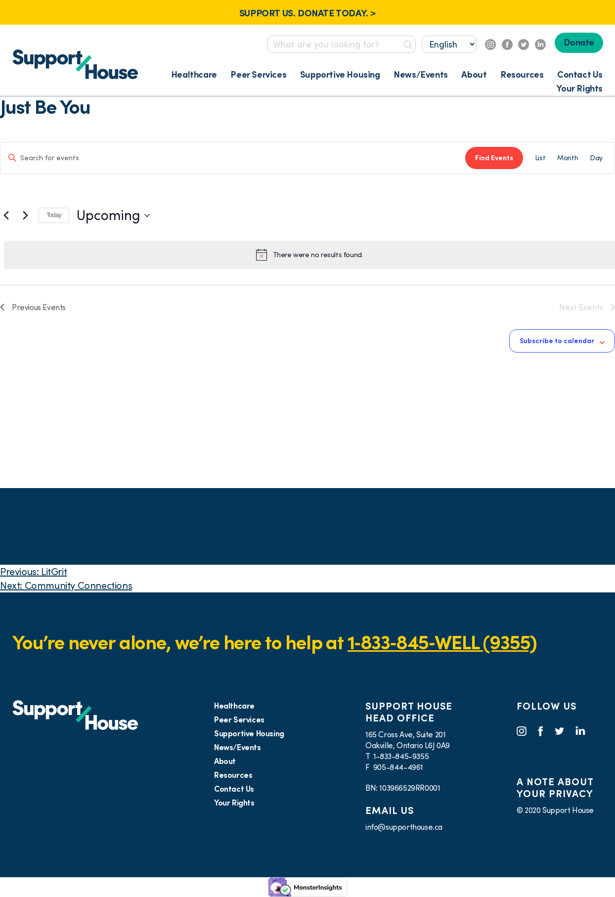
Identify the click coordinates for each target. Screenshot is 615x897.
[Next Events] (25, 216)
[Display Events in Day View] (596, 158)
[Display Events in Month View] (567, 158)
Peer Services (258, 74)
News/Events (421, 74)
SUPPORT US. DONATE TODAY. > (307, 13)
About (473, 74)
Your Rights (579, 88)
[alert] (309, 255)
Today (53, 215)
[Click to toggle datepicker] (113, 215)
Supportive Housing (340, 74)
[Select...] (449, 44)
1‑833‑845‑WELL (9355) (442, 642)
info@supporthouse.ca (403, 827)
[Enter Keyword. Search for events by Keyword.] (232, 158)
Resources (521, 74)
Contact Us (580, 74)
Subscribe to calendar (557, 340)
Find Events (494, 157)
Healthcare (194, 74)
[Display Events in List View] (540, 158)
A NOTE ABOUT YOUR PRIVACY (555, 787)
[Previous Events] (6, 216)
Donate (579, 42)
